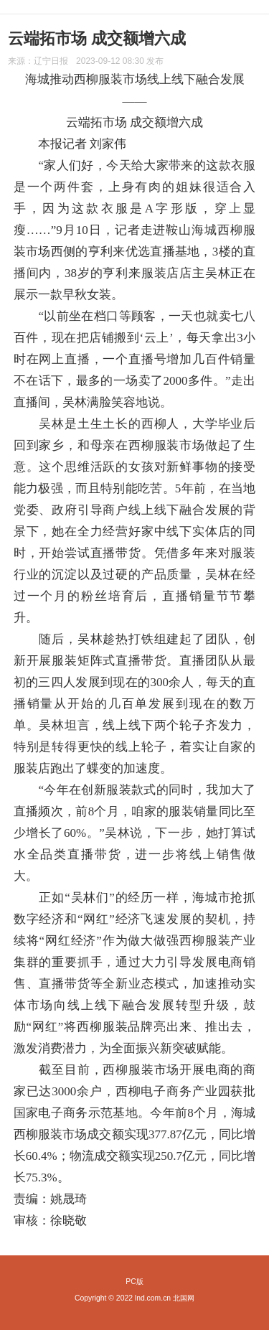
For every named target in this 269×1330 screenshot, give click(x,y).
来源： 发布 (86, 61)
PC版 (134, 1281)
